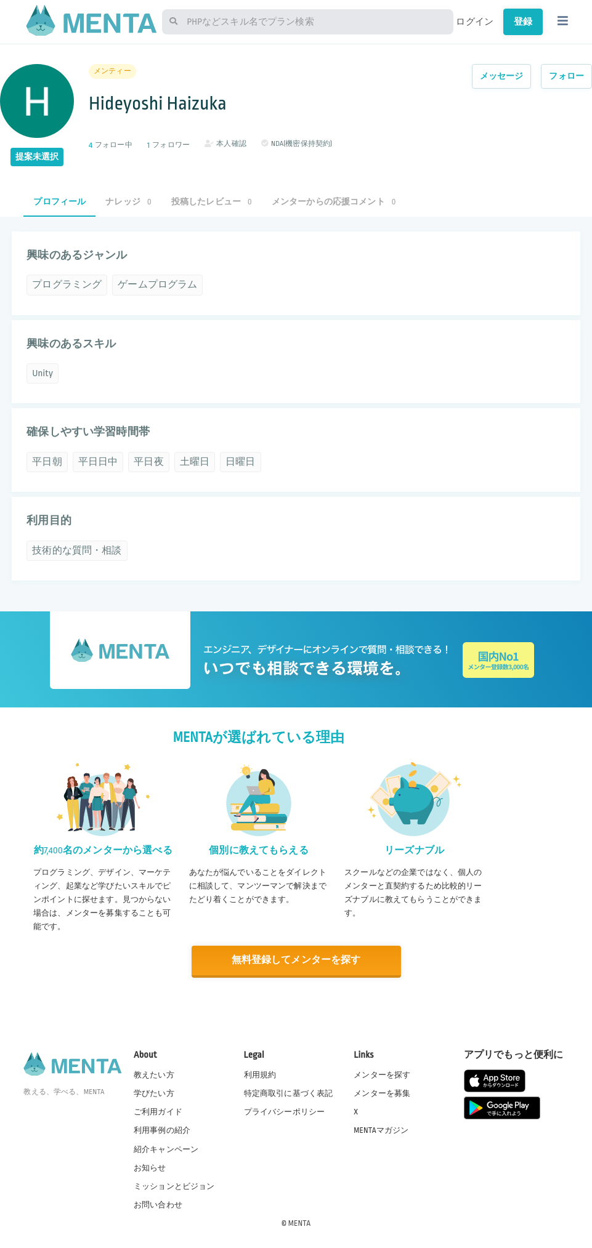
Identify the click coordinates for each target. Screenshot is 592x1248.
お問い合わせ (158, 1204)
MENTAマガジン (381, 1130)
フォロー (566, 76)
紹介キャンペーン (166, 1149)
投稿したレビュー (211, 201)
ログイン (474, 21)
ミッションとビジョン (174, 1186)
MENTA (299, 1222)
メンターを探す (382, 1075)
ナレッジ (128, 201)
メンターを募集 (382, 1093)
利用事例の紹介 (162, 1130)
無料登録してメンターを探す (296, 960)
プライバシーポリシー (284, 1112)
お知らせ (150, 1167)
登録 (523, 21)
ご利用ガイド (158, 1112)
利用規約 (260, 1075)
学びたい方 (154, 1093)
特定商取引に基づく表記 (288, 1093)
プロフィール (59, 201)
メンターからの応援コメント (334, 201)
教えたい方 (154, 1075)
